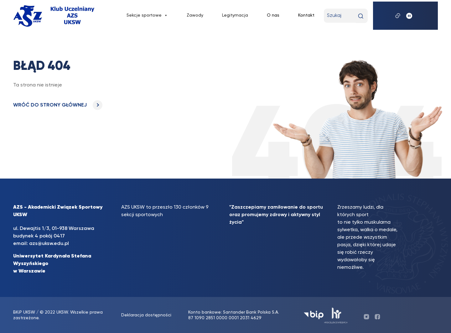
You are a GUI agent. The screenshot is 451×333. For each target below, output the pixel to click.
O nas (273, 15)
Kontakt (306, 15)
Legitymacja (235, 15)
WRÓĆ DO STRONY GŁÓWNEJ (57, 105)
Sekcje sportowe (147, 15)
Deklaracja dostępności (146, 315)
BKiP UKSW (24, 312)
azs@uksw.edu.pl (49, 243)
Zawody (195, 15)
